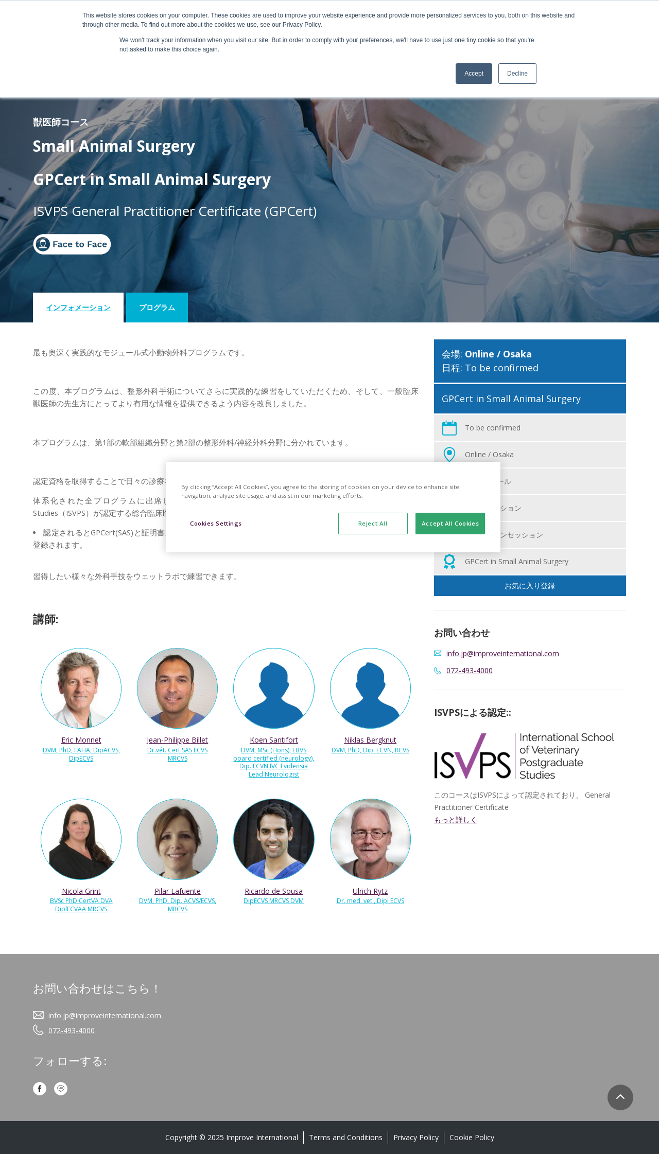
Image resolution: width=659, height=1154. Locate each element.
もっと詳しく (455, 819)
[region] (333, 507)
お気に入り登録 (530, 585)
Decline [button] (517, 73)
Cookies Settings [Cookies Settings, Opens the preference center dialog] (216, 523)
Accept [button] (473, 73)
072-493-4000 (469, 670)
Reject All (373, 523)
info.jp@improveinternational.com (104, 1015)
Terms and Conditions (346, 1137)
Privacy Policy (416, 1137)
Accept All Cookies (450, 523)
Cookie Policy (471, 1137)
